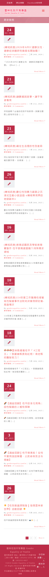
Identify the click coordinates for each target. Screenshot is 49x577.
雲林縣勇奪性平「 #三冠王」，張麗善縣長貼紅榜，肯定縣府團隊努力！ (23, 354)
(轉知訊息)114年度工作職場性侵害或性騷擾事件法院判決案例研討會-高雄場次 (24, 301)
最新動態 (7, 57)
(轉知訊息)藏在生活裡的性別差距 (23, 146)
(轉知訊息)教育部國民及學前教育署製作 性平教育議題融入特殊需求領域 (24, 248)
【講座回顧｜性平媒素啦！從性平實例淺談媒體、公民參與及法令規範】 (23, 456)
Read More (39, 71)
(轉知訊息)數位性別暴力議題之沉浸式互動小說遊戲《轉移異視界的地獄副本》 (23, 195)
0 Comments (18, 57)
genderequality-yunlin (16, 54)
